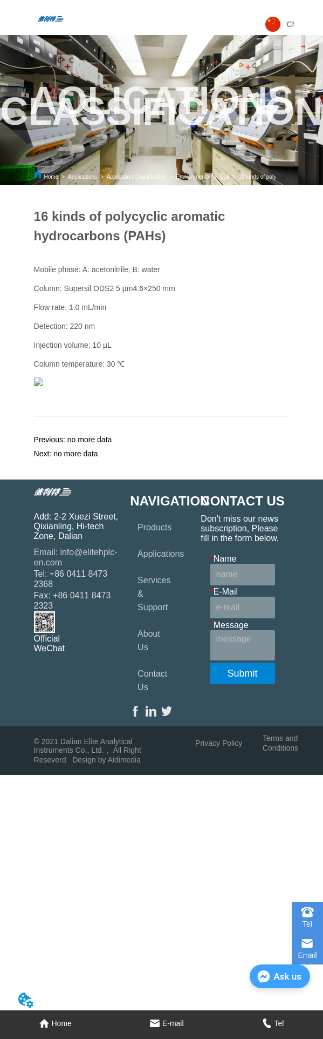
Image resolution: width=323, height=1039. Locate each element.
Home (51, 177)
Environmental (193, 177)
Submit (243, 673)
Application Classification (137, 177)
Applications (82, 177)
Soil (224, 177)
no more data (89, 439)
